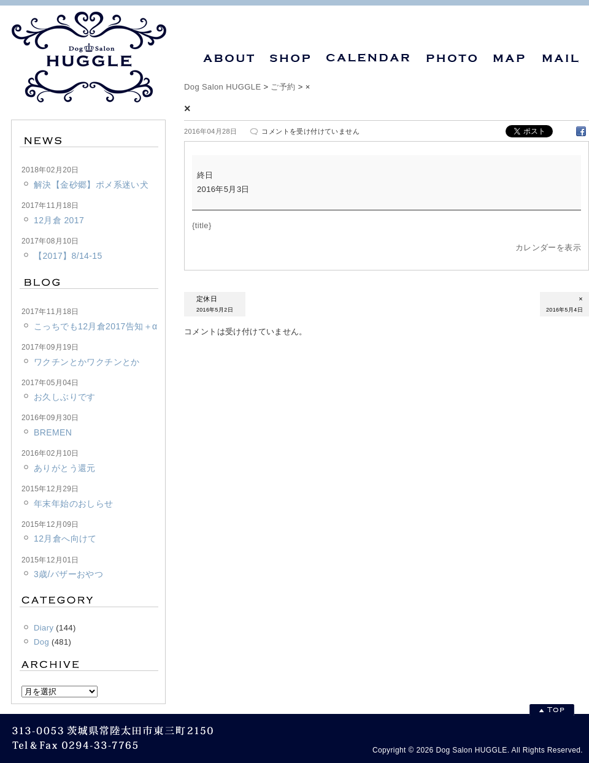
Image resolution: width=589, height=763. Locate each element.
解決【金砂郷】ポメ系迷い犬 (91, 185)
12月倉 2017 (59, 220)
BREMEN (53, 432)
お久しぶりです (65, 397)
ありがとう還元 (65, 468)
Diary (43, 627)
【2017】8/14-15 (68, 256)
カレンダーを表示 (548, 247)
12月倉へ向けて (65, 538)
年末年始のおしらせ (74, 503)
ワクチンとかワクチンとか (87, 362)
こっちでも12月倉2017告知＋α (95, 326)
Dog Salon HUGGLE (222, 86)
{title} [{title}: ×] (202, 225)
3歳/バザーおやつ (68, 574)
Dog (41, 641)
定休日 (214, 305)
